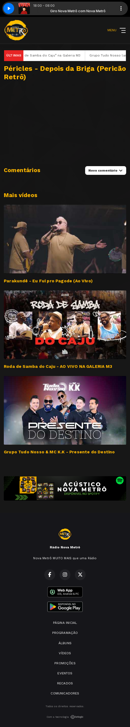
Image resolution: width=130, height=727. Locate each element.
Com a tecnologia (65, 717)
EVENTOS (64, 673)
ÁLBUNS (65, 643)
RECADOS (65, 683)
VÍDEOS (65, 653)
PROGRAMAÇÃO (65, 633)
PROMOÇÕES (65, 663)
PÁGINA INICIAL (65, 623)
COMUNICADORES (65, 693)
